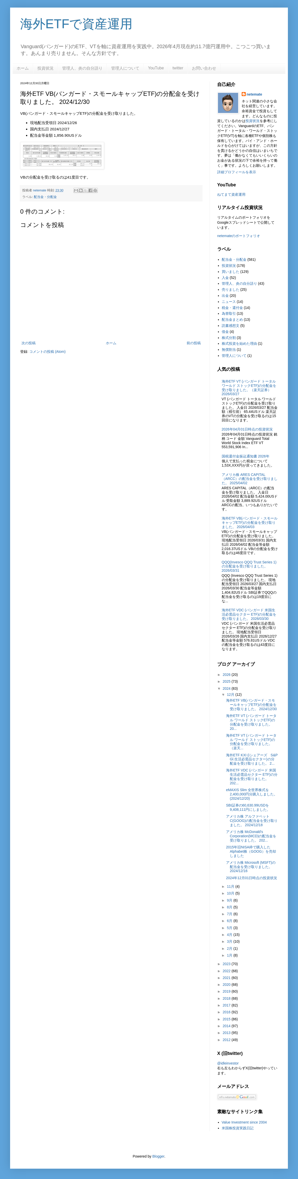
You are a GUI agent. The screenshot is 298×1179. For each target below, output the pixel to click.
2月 (230, 948)
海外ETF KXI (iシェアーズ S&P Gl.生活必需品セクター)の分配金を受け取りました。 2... (252, 759)
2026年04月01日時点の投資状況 (247, 429)
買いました (230, 272)
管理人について (125, 68)
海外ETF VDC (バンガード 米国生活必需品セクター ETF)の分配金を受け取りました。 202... (252, 776)
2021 (227, 978)
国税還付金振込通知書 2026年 (245, 456)
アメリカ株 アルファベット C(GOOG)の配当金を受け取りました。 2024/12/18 (252, 820)
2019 (227, 991)
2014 (227, 1026)
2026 (227, 675)
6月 (230, 921)
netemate (254, 94)
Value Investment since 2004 (244, 1122)
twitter (177, 68)
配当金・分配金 (45, 197)
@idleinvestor (228, 1063)
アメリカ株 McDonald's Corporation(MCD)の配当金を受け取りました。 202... (251, 836)
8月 (230, 907)
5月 (230, 928)
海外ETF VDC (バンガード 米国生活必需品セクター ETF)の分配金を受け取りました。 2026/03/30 (249, 614)
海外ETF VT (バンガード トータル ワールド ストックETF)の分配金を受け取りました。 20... (251, 722)
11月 (231, 886)
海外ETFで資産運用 (76, 24)
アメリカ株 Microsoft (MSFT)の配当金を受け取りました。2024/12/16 (251, 866)
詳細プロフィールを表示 (236, 172)
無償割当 (229, 350)
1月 (230, 955)
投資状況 (45, 68)
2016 (227, 1012)
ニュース (229, 302)
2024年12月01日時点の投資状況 (251, 878)
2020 (227, 985)
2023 (227, 964)
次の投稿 (28, 343)
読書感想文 (230, 326)
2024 (227, 688)
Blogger (158, 1156)
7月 (230, 914)
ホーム (23, 68)
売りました (230, 289)
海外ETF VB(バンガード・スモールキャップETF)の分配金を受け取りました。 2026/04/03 (250, 522)
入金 (225, 278)
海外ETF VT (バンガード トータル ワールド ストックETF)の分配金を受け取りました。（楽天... (251, 741)
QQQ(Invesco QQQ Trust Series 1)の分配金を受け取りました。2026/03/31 (249, 566)
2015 (227, 1019)
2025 (227, 681)
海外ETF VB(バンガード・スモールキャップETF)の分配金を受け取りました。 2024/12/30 (251, 704)
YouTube (156, 68)
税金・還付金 (232, 308)
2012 (227, 1040)
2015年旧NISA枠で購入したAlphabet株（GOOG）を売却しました (251, 851)
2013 (227, 1033)
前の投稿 (194, 343)
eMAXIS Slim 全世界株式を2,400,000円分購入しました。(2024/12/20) (251, 794)
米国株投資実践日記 (238, 1128)
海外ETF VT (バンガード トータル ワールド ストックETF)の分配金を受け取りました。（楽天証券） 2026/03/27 (249, 387)
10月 (231, 893)
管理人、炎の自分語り (82, 68)
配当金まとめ (232, 320)
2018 (227, 998)
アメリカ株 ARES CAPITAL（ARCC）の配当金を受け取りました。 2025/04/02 (250, 479)
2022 (227, 971)
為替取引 (229, 313)
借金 (225, 332)
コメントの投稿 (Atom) (47, 352)
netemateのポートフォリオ (238, 236)
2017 (227, 1005)
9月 (230, 900)
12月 (231, 695)
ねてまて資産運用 (231, 194)
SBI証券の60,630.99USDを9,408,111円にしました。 (248, 807)
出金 (225, 296)
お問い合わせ (204, 68)
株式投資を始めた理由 (239, 343)
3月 (230, 941)
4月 (230, 935)
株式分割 (229, 338)
